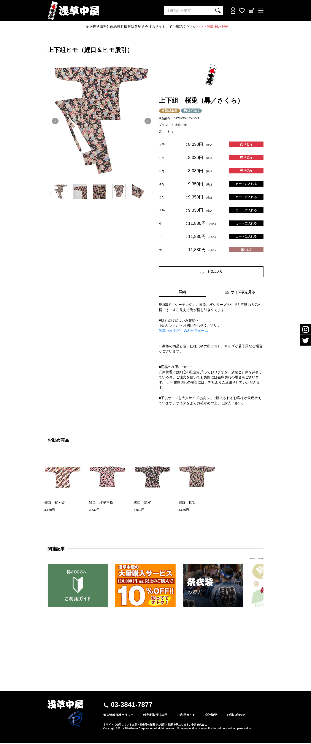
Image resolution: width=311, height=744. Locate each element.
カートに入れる (246, 184)
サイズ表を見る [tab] (240, 293)
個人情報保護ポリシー (118, 715)
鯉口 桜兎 (187, 503)
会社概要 (211, 715)
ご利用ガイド (186, 715)
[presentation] (252, 559)
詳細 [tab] (182, 292)
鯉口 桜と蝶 (54, 503)
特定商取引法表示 (155, 715)
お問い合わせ (236, 715)
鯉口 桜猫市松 (101, 503)
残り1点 (246, 249)
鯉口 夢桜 (142, 503)
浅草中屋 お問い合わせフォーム (183, 331)
